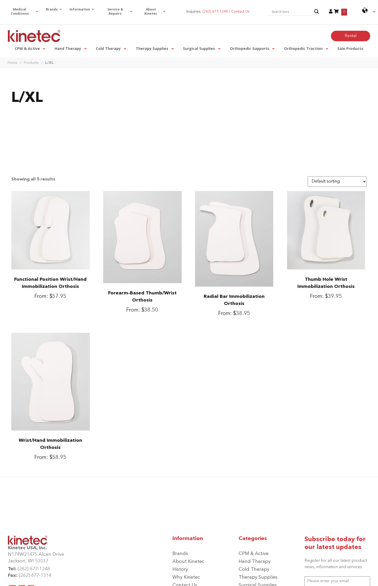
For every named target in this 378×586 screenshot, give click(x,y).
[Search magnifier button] (316, 11)
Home (12, 63)
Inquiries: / (218, 11)
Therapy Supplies (258, 577)
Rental (350, 36)
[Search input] (292, 11)
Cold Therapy (254, 569)
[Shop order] (337, 181)
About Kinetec (188, 561)
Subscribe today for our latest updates (335, 543)
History (180, 569)
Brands (180, 553)
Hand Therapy (255, 561)
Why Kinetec (186, 577)
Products (31, 63)
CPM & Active (254, 553)
